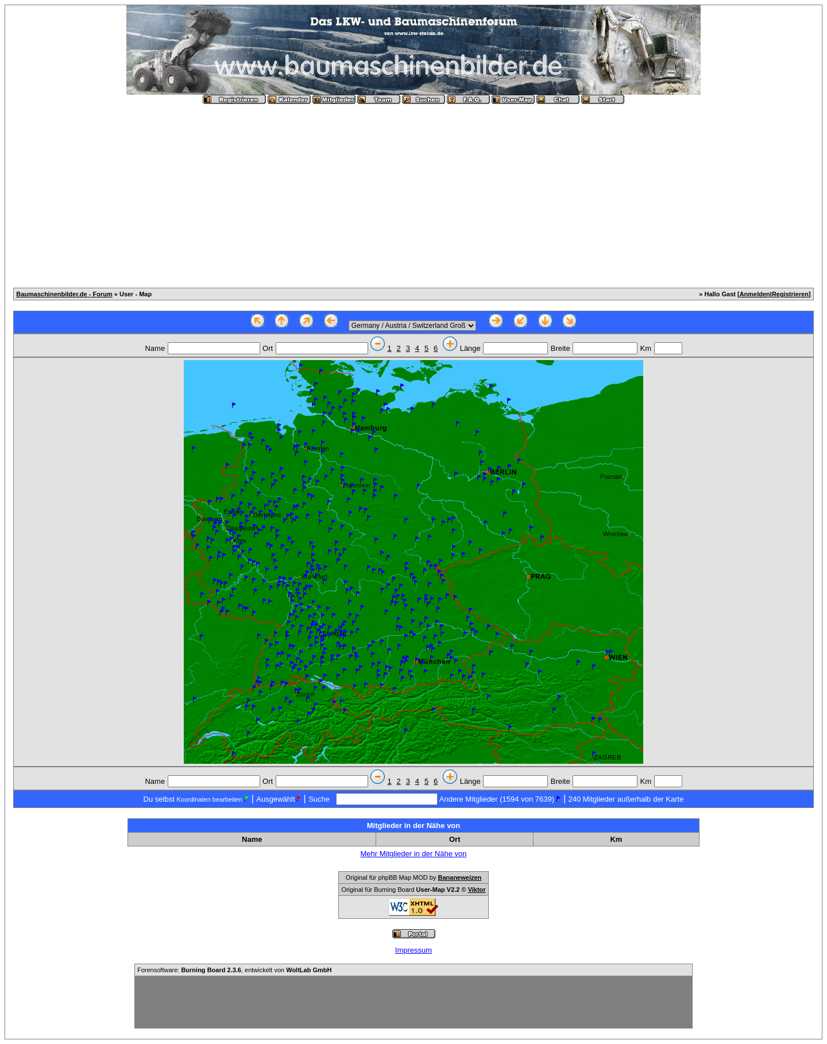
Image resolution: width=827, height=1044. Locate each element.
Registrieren (790, 294)
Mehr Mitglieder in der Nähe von (414, 853)
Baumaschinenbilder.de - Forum (64, 294)
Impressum (413, 950)
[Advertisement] (413, 191)
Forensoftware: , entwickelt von (234, 969)
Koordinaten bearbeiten (209, 799)
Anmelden (755, 294)
